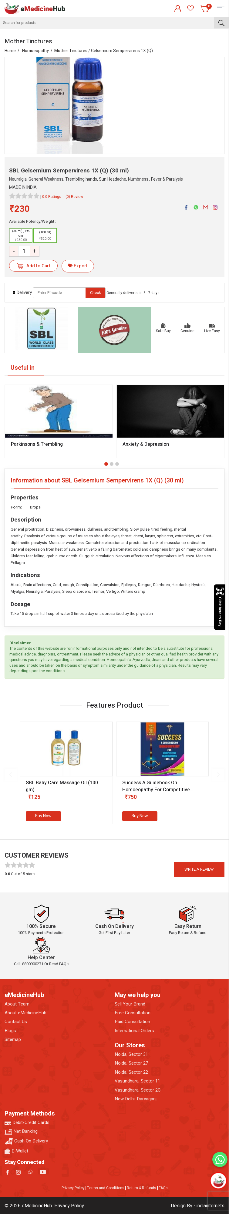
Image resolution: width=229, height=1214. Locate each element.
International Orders (134, 1031)
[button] (106, 464)
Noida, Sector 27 (131, 1063)
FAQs (163, 1188)
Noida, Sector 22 (131, 1072)
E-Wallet (16, 1151)
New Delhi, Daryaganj (136, 1099)
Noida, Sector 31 (131, 1054)
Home (10, 51)
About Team (17, 1004)
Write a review (199, 869)
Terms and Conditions (105, 1188)
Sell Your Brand (130, 1004)
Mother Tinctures (70, 51)
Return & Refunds (141, 1188)
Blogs (10, 1031)
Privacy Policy (73, 1188)
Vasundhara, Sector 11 (137, 1081)
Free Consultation (132, 1013)
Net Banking (21, 1131)
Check (95, 292)
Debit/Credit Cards (27, 1122)
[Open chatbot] (218, 1180)
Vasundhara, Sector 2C (138, 1090)
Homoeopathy (35, 51)
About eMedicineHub (25, 1013)
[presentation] (11, 775)
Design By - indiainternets (197, 1205)
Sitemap (13, 1039)
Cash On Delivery (26, 1141)
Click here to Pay (220, 607)
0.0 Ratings (51, 196)
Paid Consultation (132, 1022)
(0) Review (74, 196)
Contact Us (16, 1022)
